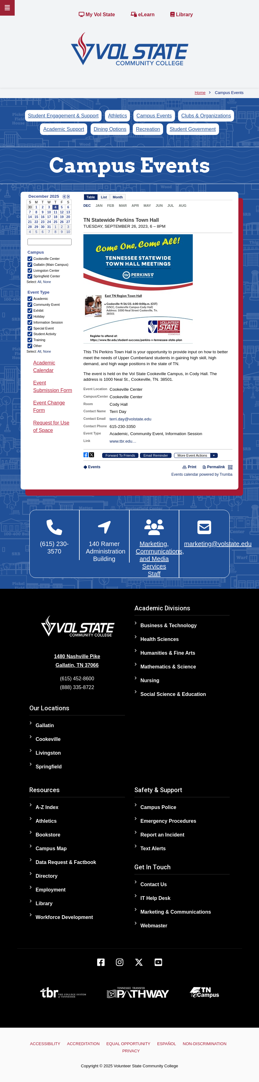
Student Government (193, 129)
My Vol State (97, 14)
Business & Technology (169, 625)
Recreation (148, 129)
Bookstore (48, 834)
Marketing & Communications (176, 912)
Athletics (117, 115)
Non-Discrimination (205, 1044)
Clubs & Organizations (206, 115)
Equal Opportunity (128, 1044)
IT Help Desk (156, 898)
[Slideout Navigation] (7, 8)
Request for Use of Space (51, 426)
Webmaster (154, 925)
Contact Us (154, 884)
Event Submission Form (52, 386)
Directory (46, 876)
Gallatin (45, 725)
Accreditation (83, 1044)
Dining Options (110, 129)
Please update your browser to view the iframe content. (49, 214)
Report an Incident (162, 834)
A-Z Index (47, 807)
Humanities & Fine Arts (168, 653)
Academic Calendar (44, 366)
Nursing (150, 680)
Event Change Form (49, 406)
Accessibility (45, 1044)
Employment (51, 889)
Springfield (49, 766)
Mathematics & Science (168, 666)
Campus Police (159, 807)
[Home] (129, 48)
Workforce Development (64, 917)
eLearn (143, 14)
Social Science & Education (173, 694)
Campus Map (51, 848)
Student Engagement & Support (63, 115)
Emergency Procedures (169, 821)
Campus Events (154, 115)
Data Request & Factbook (66, 862)
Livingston (48, 753)
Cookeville (48, 739)
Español (166, 1044)
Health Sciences (160, 639)
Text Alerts (153, 848)
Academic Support (63, 129)
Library (181, 14)
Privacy (131, 1051)
